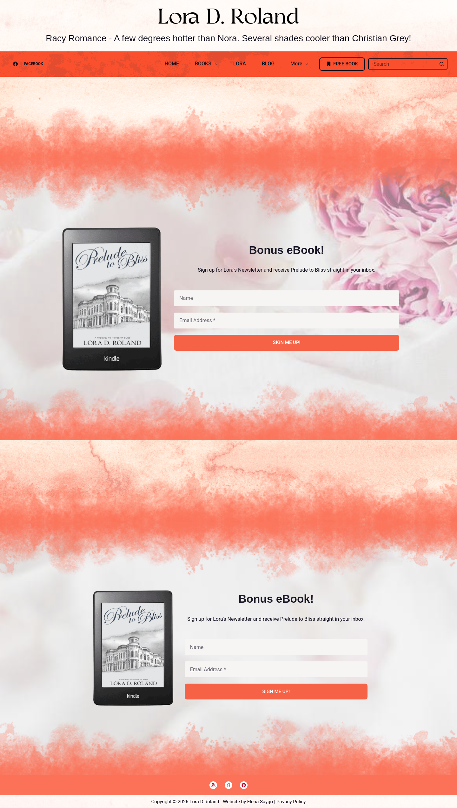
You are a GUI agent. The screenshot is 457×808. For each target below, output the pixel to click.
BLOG (268, 64)
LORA (239, 64)
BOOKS (207, 64)
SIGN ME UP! (287, 342)
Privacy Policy (291, 802)
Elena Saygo (260, 802)
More (300, 64)
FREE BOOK (342, 64)
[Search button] (441, 64)
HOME (172, 64)
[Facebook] (26, 64)
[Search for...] (402, 64)
